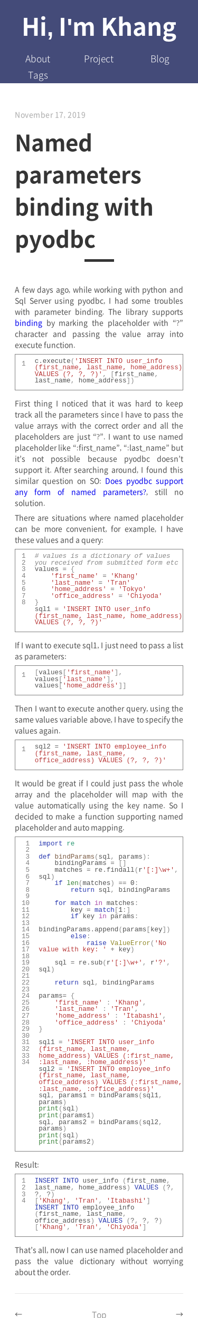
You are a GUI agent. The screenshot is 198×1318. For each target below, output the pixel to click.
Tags (38, 74)
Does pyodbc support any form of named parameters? (99, 485)
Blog (159, 58)
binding (28, 322)
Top (99, 1311)
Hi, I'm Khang (99, 25)
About (37, 58)
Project (99, 58)
